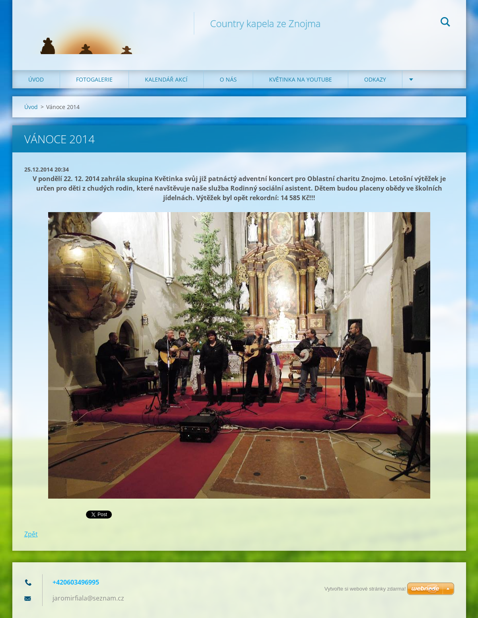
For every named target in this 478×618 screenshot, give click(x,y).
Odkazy (375, 79)
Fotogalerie (94, 79)
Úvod (36, 79)
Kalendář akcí (166, 79)
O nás (228, 79)
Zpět (31, 534)
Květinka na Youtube (300, 79)
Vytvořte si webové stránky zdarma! (365, 589)
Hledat (445, 23)
